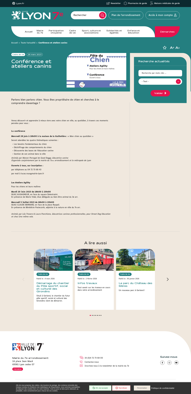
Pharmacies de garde (137, 3)
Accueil (28, 32)
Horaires (18, 369)
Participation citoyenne (56, 31)
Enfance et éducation (133, 31)
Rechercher (79, 15)
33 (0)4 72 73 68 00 (94, 358)
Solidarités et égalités (114, 31)
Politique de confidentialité (162, 388)
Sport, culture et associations (91, 31)
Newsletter (116, 3)
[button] (165, 48)
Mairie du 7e (40, 31)
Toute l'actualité (28, 43)
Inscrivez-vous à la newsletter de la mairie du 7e (107, 366)
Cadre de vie (72, 31)
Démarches (167, 32)
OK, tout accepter (100, 388)
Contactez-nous (92, 362)
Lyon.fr (20, 3)
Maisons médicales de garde (167, 3)
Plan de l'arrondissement (126, 15)
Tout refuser (121, 388)
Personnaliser (142, 388)
